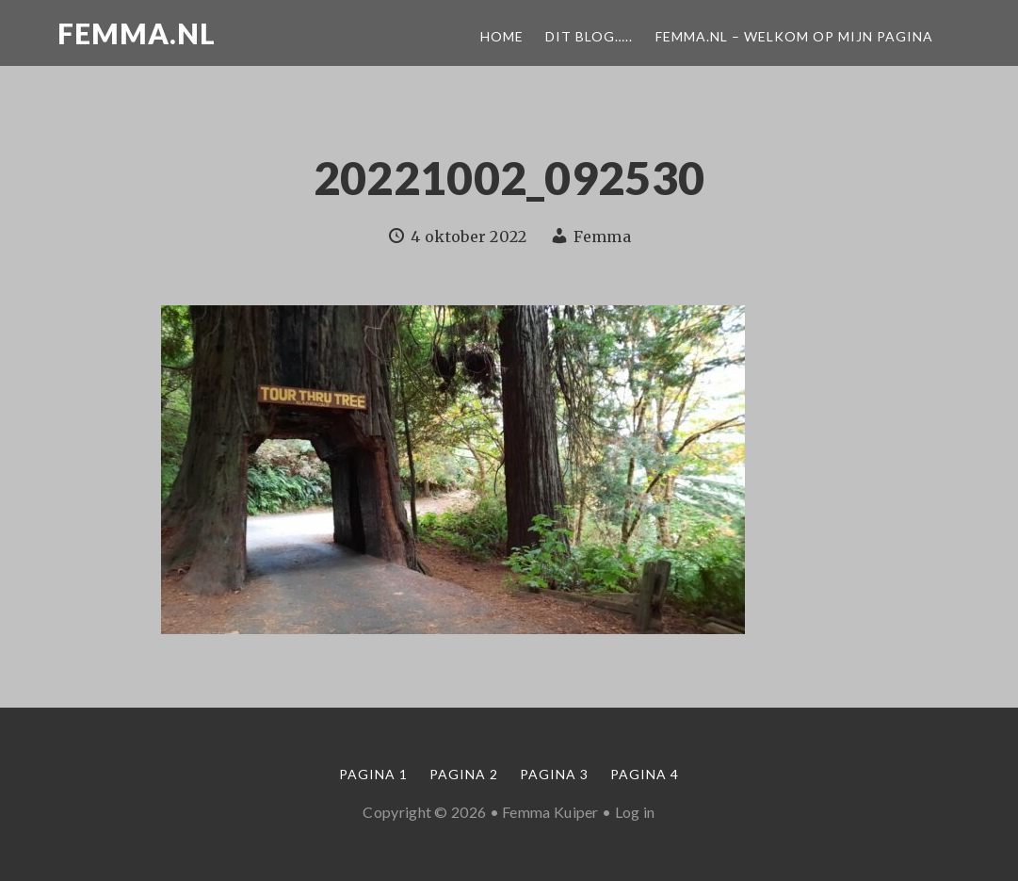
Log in (635, 812)
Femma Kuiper (550, 812)
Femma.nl (136, 33)
